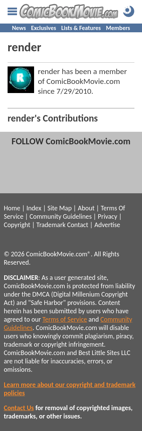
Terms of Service (64, 319)
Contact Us (19, 408)
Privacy (107, 216)
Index (34, 208)
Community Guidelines (61, 216)
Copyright (17, 225)
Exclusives (43, 28)
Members (118, 28)
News (19, 28)
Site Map (59, 208)
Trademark (51, 225)
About (86, 208)
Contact (77, 225)
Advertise (107, 225)
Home (12, 208)
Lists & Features (81, 28)
